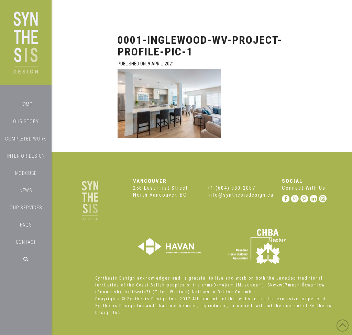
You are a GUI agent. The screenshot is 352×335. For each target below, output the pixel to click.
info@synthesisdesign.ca (241, 195)
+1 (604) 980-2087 (231, 188)
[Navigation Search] (26, 259)
